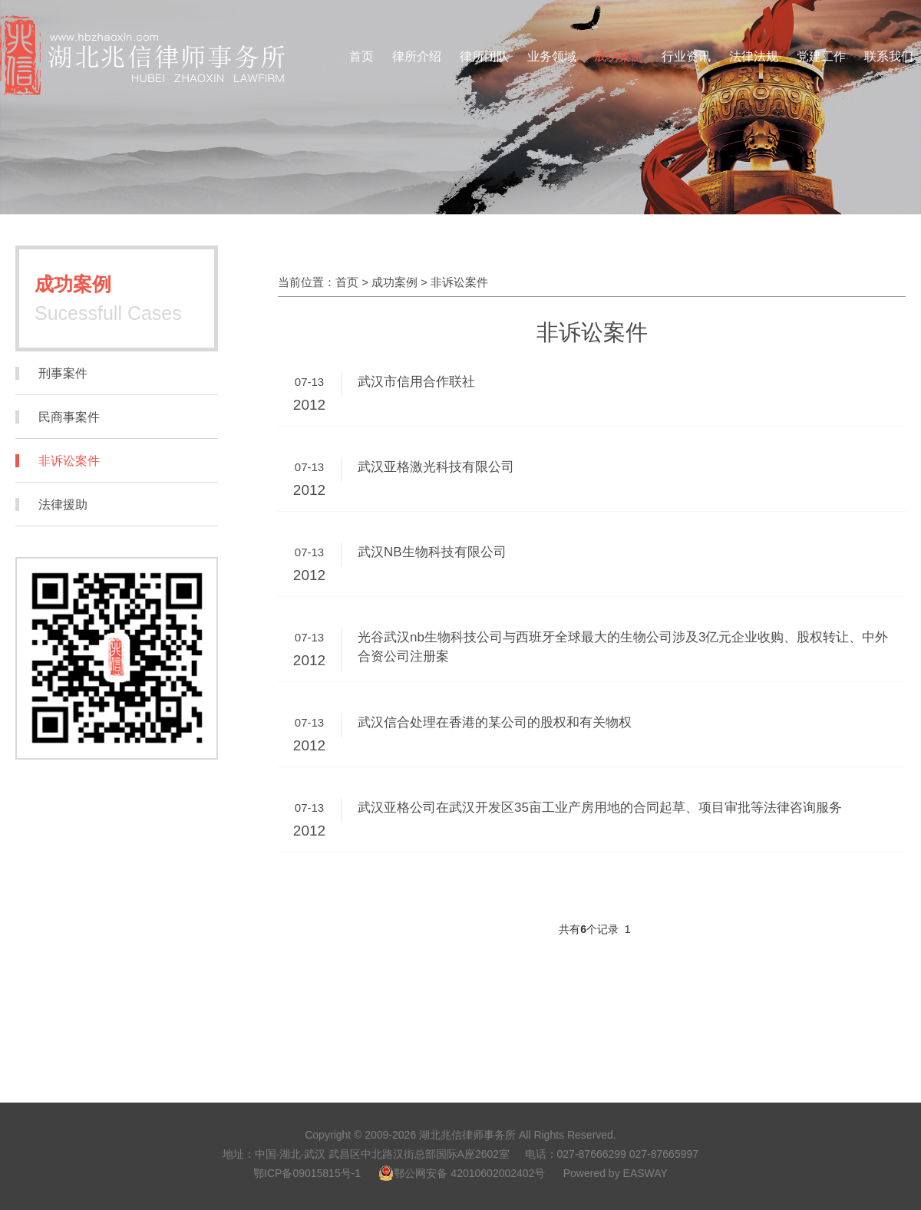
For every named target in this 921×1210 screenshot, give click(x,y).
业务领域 (551, 56)
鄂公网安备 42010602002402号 (461, 1173)
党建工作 (821, 56)
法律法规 (753, 56)
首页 (361, 56)
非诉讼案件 (69, 460)
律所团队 (484, 56)
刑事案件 (62, 373)
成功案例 (618, 56)
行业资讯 (686, 56)
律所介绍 (416, 56)
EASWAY (645, 1173)
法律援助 (62, 504)
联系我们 (888, 56)
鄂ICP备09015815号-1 (307, 1173)
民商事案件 (69, 417)
